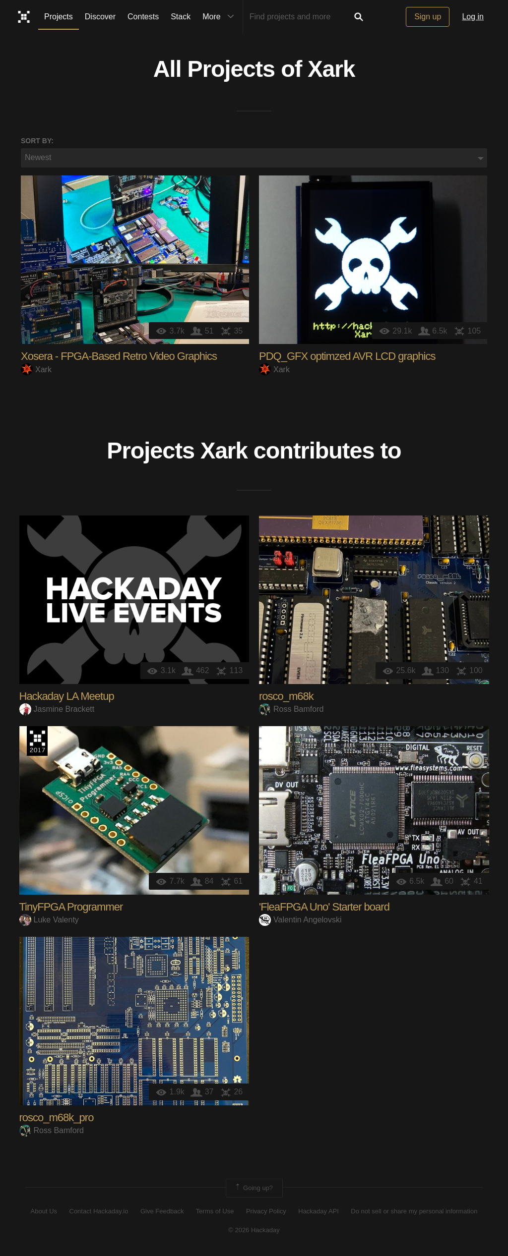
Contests (143, 16)
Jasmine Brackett (57, 710)
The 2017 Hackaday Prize (37, 742)
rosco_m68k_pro (56, 1118)
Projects (58, 16)
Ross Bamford (291, 710)
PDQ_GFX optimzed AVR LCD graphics (347, 356)
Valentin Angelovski (300, 921)
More (220, 17)
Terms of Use (215, 1212)
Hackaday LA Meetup (66, 697)
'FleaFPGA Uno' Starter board (324, 908)
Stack (180, 16)
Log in (473, 16)
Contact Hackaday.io (98, 1212)
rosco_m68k (286, 697)
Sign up (427, 16)
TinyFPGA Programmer (71, 908)
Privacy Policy (266, 1212)
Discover (100, 16)
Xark (331, 70)
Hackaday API (318, 1212)
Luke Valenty (49, 921)
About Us (44, 1212)
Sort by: (37, 141)
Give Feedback (162, 1212)
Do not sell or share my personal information (414, 1212)
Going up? (253, 1189)
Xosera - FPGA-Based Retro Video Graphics (119, 356)
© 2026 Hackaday (254, 1231)
